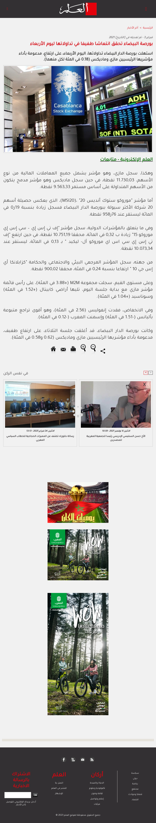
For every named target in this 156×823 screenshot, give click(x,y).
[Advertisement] (38, 411)
